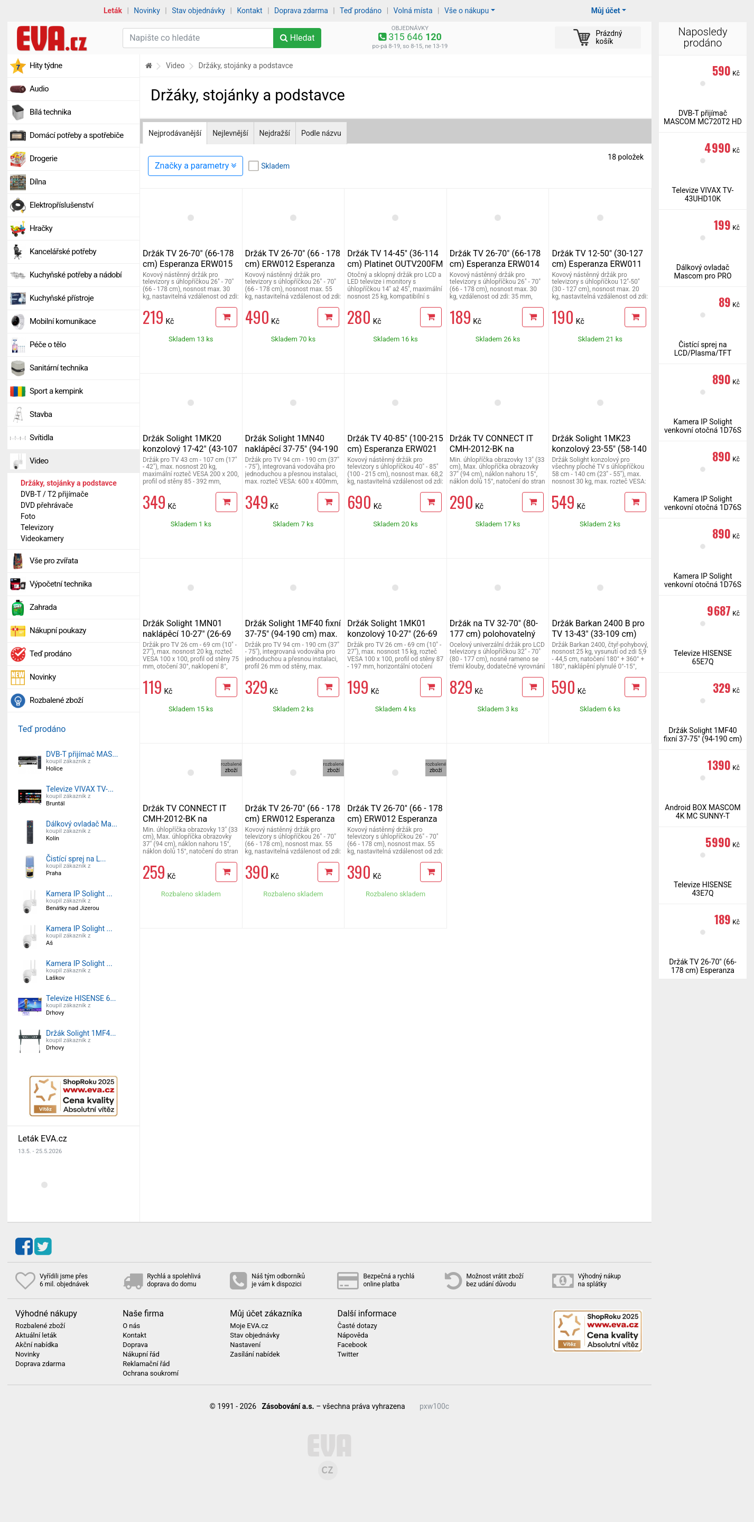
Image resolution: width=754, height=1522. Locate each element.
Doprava (135, 1345)
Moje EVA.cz (249, 1326)
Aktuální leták (36, 1335)
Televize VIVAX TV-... (80, 789)
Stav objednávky (198, 10)
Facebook (352, 1345)
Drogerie (43, 158)
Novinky (147, 10)
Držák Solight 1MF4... (81, 1033)
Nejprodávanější (174, 133)
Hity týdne (46, 65)
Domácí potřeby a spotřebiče (77, 135)
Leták (113, 10)
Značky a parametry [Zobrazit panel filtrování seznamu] (195, 166)
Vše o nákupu (466, 10)
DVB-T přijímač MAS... (82, 754)
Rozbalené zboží (56, 700)
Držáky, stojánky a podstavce (69, 483)
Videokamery (42, 538)
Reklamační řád (146, 1364)
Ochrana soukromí (151, 1373)
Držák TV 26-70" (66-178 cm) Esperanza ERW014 (495, 258)
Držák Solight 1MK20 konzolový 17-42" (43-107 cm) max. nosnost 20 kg (190, 449)
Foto (28, 516)
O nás (131, 1326)
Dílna (38, 182)
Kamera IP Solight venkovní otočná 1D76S (702, 425)
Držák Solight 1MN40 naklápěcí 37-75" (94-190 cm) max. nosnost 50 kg (291, 449)
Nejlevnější (230, 133)
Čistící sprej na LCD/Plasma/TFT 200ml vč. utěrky (703, 353)
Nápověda (352, 1335)
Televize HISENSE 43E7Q (703, 888)
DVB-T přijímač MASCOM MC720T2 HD (703, 117)
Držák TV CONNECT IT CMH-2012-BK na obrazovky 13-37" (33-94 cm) (495, 454)
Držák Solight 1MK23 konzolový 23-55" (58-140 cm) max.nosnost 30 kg (599, 449)
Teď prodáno (360, 10)
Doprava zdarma (301, 10)
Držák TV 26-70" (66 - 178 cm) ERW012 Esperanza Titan (292, 264)
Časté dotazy (357, 1326)
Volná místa (413, 10)
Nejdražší (274, 133)
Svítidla (41, 437)
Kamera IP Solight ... (79, 893)
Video (39, 461)
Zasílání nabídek (255, 1354)
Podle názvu (321, 133)
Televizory (37, 527)
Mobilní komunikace (63, 321)
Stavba (41, 414)
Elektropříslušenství (62, 205)
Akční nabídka (36, 1345)
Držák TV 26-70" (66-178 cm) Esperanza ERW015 (188, 258)
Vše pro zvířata (54, 560)
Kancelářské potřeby (63, 251)
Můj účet (605, 10)
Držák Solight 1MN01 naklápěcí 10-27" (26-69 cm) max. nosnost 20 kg (188, 633)
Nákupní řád (141, 1354)
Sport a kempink (56, 391)
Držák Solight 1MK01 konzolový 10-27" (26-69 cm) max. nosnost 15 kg (392, 633)
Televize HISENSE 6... (81, 998)
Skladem (275, 166)
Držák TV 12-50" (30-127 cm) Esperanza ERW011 (597, 258)
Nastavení (245, 1345)
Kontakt (250, 10)
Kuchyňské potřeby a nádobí (76, 275)
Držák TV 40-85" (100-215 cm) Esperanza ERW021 (395, 443)
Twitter (347, 1354)
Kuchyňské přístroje (62, 298)
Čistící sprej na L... (76, 859)
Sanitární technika (59, 368)
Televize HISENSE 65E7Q (703, 657)
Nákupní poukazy (58, 630)
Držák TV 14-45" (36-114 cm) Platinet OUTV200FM (395, 258)
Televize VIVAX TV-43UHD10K (703, 194)
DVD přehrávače (47, 505)
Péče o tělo (48, 344)
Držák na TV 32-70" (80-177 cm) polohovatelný (494, 628)
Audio (39, 89)
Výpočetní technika (61, 584)
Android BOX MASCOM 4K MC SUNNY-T (702, 811)
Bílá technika (50, 112)
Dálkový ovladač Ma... (81, 824)
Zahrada (43, 607)
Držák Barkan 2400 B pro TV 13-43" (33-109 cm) (598, 628)
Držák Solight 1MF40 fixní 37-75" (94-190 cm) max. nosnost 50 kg (293, 633)
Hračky (41, 228)
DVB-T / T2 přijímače (54, 494)
